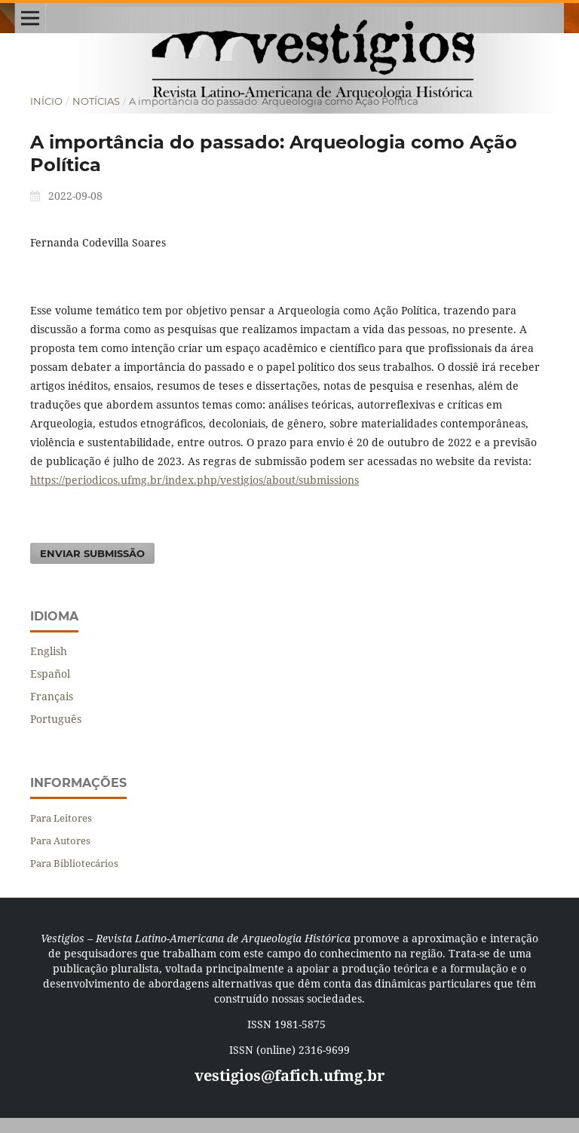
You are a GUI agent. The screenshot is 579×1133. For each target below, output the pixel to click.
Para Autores (60, 840)
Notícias (96, 101)
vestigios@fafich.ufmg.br (289, 1075)
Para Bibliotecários (74, 863)
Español (50, 673)
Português (55, 719)
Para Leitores (61, 818)
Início (46, 101)
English (48, 651)
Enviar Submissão (92, 553)
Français (51, 696)
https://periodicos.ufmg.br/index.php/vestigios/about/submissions (194, 480)
